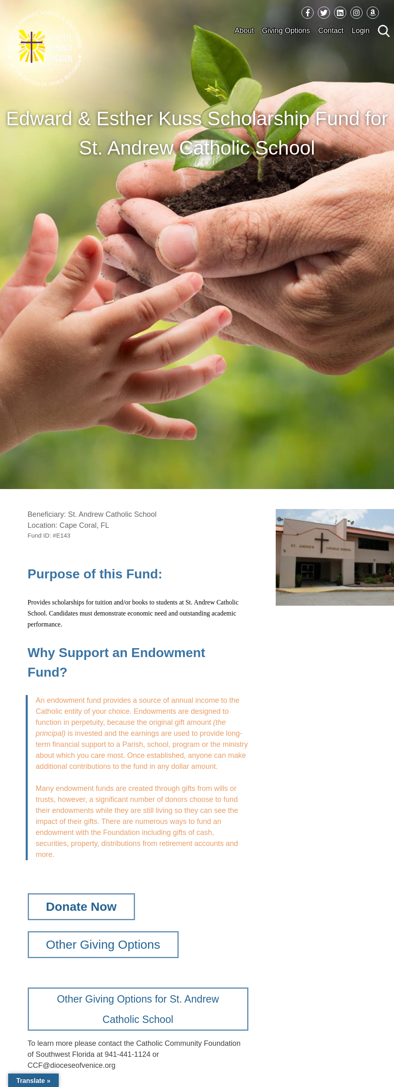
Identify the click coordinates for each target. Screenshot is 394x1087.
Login (361, 31)
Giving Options (286, 31)
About (244, 31)
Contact (330, 31)
